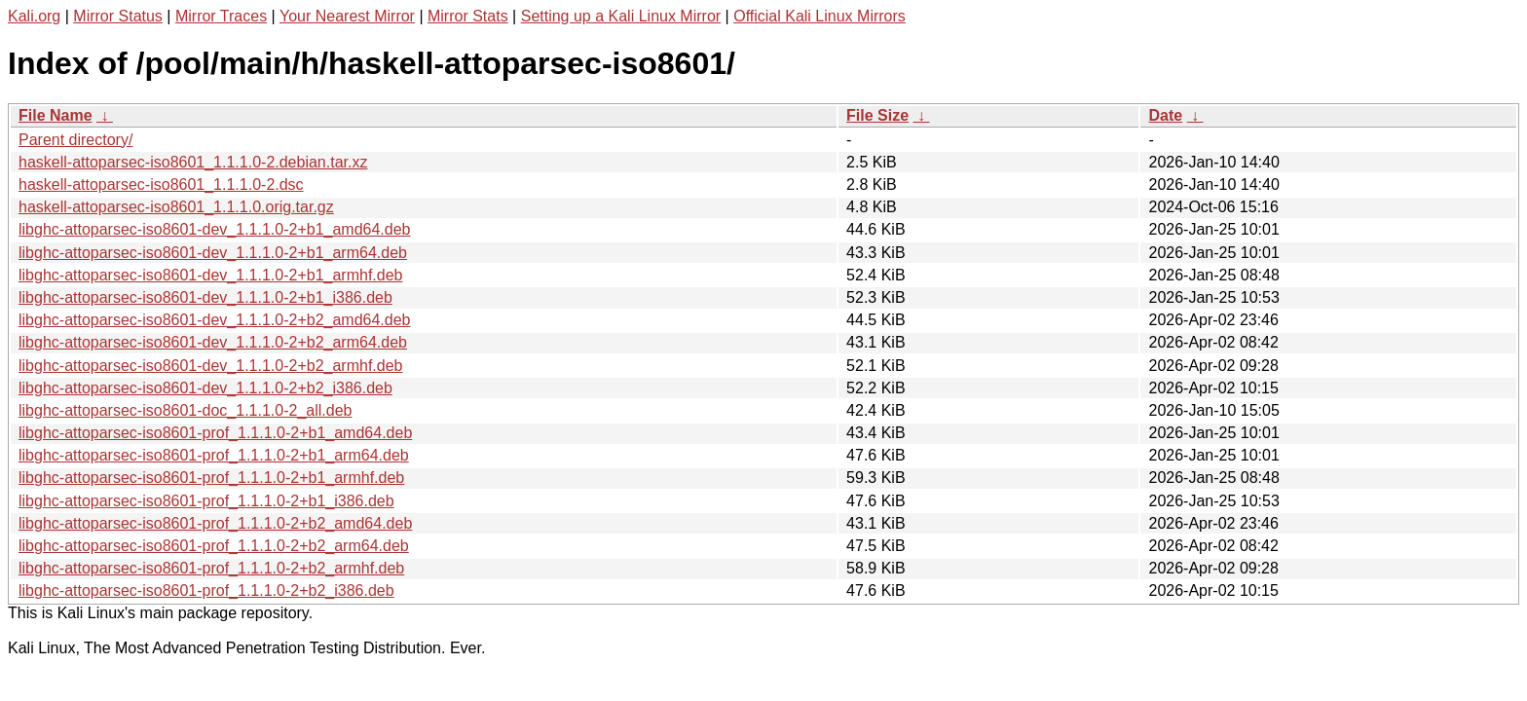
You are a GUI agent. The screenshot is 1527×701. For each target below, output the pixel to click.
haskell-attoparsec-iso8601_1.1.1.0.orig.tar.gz (176, 207)
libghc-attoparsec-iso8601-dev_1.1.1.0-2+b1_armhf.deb (210, 275)
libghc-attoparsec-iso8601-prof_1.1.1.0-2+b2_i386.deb (206, 590)
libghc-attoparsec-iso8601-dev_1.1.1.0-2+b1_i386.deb (205, 297)
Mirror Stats (468, 16)
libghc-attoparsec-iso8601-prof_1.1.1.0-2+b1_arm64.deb (214, 455)
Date (1165, 115)
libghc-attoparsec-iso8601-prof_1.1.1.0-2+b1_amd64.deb (215, 432)
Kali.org (34, 16)
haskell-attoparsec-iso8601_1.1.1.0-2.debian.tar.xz (193, 162)
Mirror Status (118, 16)
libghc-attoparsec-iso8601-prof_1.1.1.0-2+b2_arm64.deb (214, 545)
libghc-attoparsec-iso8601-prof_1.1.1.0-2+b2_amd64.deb (215, 523)
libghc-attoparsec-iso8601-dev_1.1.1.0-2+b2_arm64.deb (213, 342)
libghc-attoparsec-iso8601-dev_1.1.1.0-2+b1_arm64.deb (213, 252)
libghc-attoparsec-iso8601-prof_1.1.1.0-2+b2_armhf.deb (211, 568)
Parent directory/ (75, 139)
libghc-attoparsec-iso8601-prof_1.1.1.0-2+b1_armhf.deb (211, 477)
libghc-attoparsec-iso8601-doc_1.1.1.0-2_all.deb (185, 410)
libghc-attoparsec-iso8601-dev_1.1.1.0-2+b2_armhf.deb (210, 365)
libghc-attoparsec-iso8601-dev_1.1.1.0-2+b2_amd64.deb (215, 320)
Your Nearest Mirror (347, 16)
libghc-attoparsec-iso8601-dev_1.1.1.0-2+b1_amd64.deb (215, 229)
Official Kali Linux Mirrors (819, 16)
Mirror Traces (221, 16)
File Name (56, 115)
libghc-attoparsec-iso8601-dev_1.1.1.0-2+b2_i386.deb (205, 388)
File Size (877, 115)
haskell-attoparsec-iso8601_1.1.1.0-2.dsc (161, 184)
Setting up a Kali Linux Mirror (621, 16)
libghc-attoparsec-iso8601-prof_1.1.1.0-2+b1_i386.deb (206, 501)
